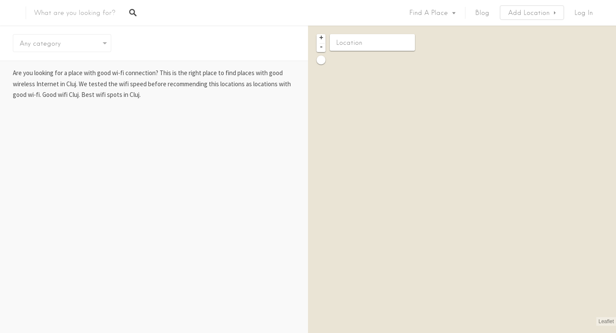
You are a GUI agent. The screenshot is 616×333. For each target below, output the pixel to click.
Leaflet (606, 321)
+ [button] (321, 38)
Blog (482, 13)
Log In (584, 13)
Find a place (428, 13)
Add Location (529, 13)
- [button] (321, 47)
